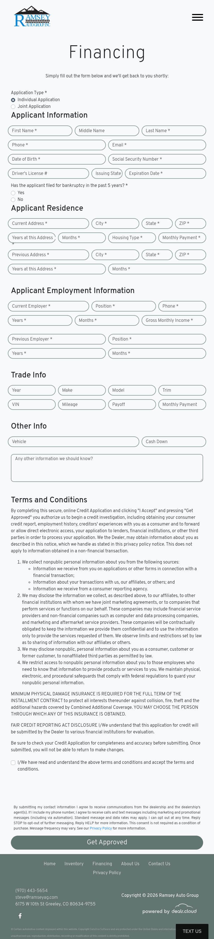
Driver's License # (29, 174)
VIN (15, 405)
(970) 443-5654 (31, 891)
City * (101, 224)
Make (67, 390)
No (20, 200)
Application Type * (29, 93)
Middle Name (92, 131)
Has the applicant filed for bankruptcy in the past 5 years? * (69, 186)
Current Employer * (31, 306)
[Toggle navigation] (197, 17)
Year (16, 390)
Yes (21, 193)
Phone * (20, 145)
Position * (105, 306)
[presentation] (53, 788)
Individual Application (39, 100)
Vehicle (19, 442)
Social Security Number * (137, 159)
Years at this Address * (32, 241)
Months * (71, 238)
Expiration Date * (146, 174)
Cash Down (156, 442)
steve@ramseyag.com (36, 897)
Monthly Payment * (181, 238)
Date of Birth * (26, 159)
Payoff (118, 405)
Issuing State (108, 174)
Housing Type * (127, 238)
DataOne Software (100, 929)
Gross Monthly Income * (169, 321)
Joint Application (34, 107)
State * (153, 224)
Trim (166, 390)
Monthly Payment (179, 405)
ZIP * (184, 224)
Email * (119, 145)
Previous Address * (30, 255)
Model (118, 390)
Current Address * (29, 224)
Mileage (69, 405)
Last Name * (158, 131)
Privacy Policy (101, 828)
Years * (19, 321)
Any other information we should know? (54, 459)
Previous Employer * (32, 339)
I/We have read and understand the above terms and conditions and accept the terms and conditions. (106, 766)
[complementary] (197, 922)
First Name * (24, 131)
